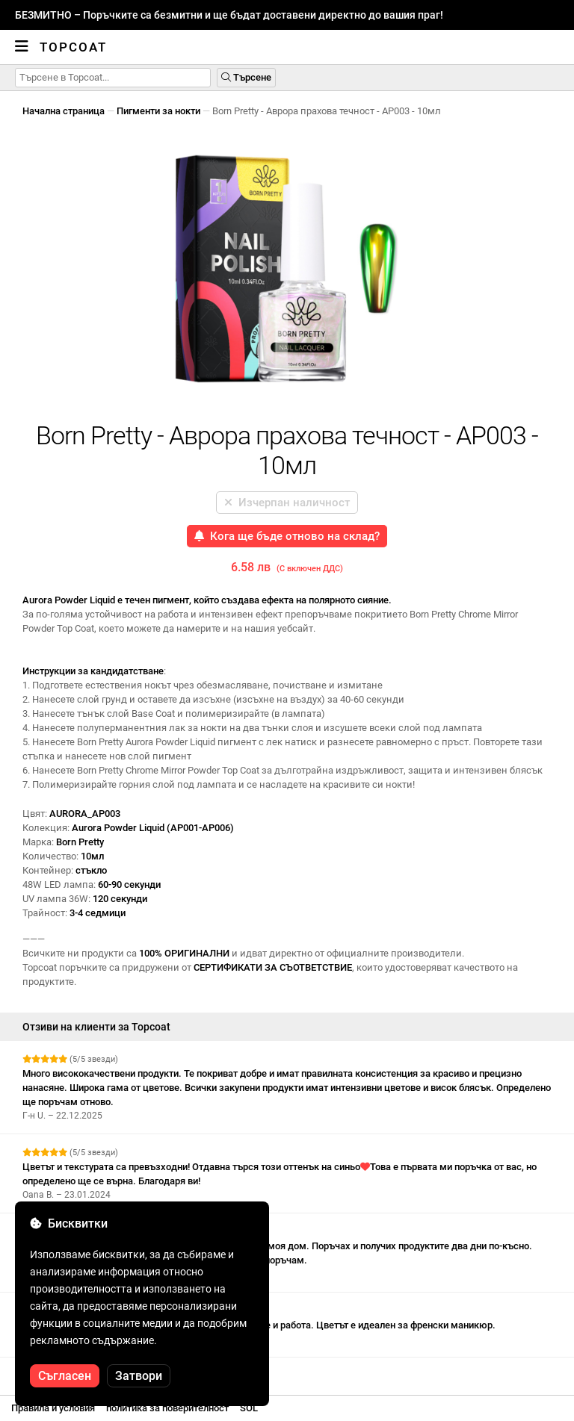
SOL (249, 1408)
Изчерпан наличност (287, 502)
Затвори (138, 1376)
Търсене (246, 77)
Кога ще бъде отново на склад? (287, 536)
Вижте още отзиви (69, 1370)
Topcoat (73, 47)
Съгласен (64, 1376)
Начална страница (63, 110)
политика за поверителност (167, 1408)
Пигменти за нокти (158, 110)
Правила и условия (53, 1408)
